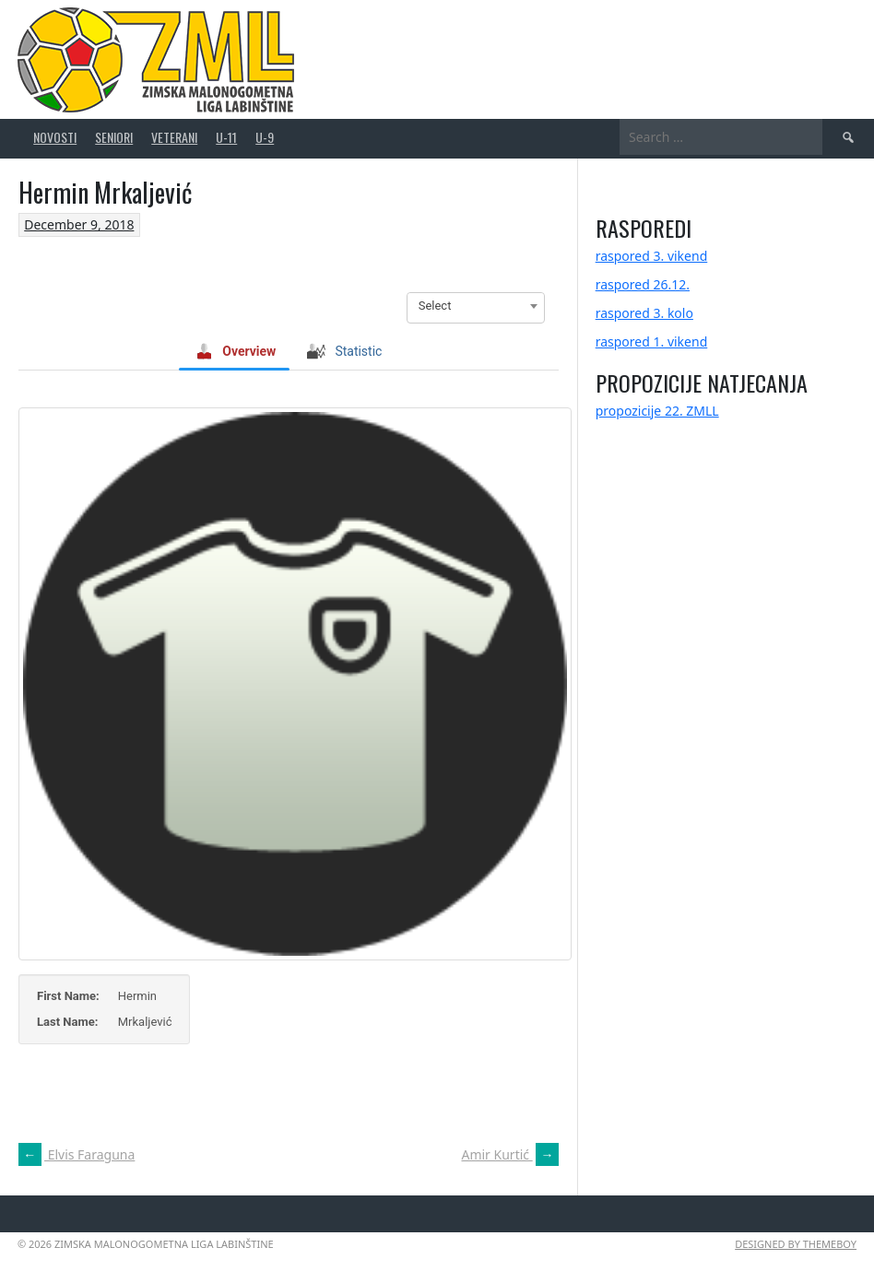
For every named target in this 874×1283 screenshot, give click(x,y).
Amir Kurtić (509, 1154)
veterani (174, 137)
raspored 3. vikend (652, 256)
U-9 (264, 137)
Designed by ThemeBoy (795, 1244)
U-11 (226, 137)
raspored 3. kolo (644, 313)
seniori (114, 137)
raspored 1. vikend (652, 341)
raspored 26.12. (643, 284)
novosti (55, 137)
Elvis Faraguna (76, 1154)
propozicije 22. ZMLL (657, 410)
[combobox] (475, 306)
